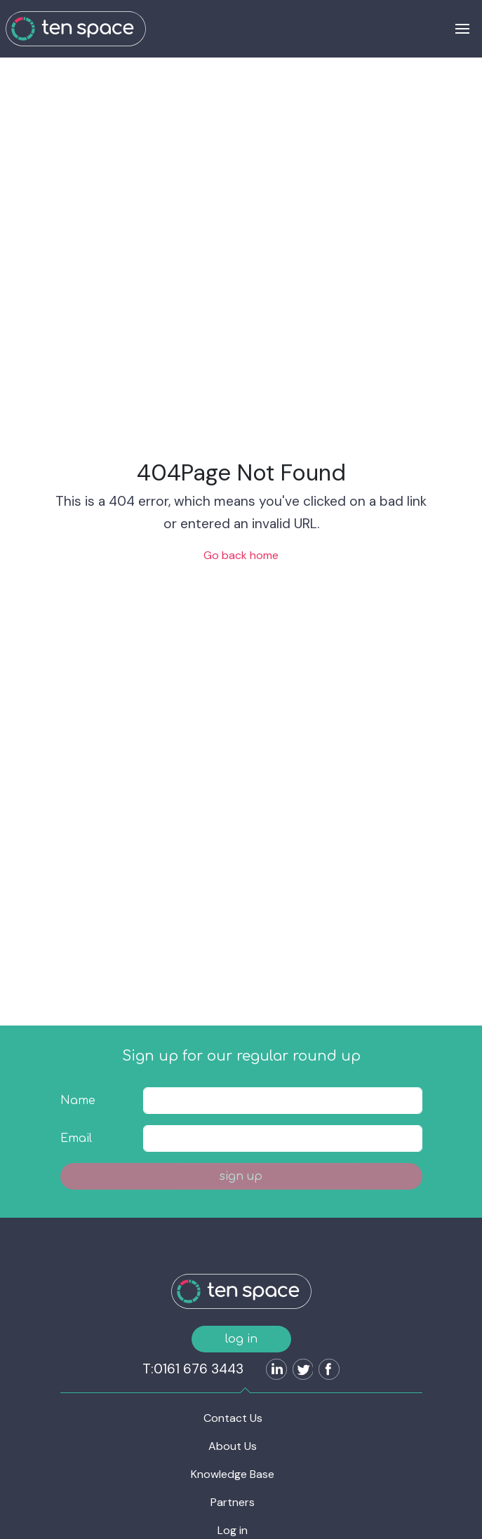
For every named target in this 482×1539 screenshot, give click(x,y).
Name (77, 1100)
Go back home (241, 555)
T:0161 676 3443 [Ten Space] (192, 1369)
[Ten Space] (76, 28)
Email (76, 1138)
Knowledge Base (232, 1474)
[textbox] (282, 1100)
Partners (232, 1502)
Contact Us (232, 1418)
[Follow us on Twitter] (300, 1371)
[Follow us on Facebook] (326, 1371)
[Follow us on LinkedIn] (273, 1371)
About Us (232, 1446)
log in (241, 1339)
